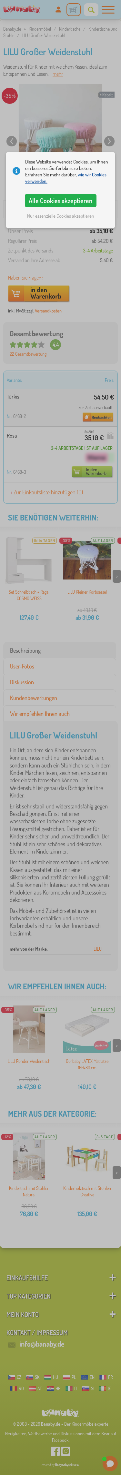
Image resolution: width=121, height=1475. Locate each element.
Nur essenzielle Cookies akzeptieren (60, 216)
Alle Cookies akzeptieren (60, 200)
